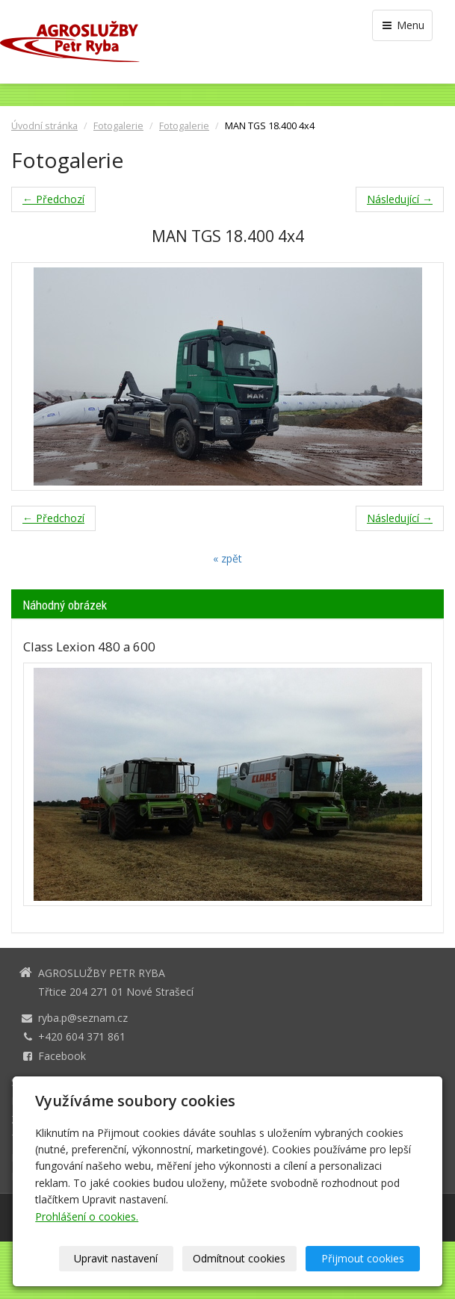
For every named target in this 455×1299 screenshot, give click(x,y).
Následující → (400, 199)
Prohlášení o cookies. (86, 1216)
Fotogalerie (118, 126)
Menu (402, 25)
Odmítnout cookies (239, 1258)
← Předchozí (53, 199)
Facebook (62, 1056)
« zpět (227, 558)
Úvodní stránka (44, 126)
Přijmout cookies (362, 1258)
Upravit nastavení (116, 1258)
